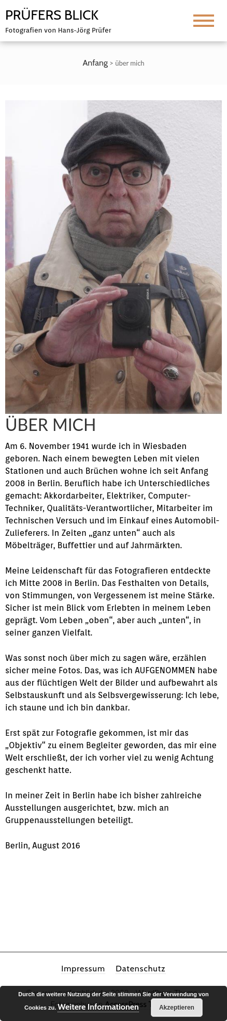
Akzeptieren (176, 1007)
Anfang (95, 63)
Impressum (83, 968)
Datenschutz (140, 968)
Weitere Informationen (98, 1007)
